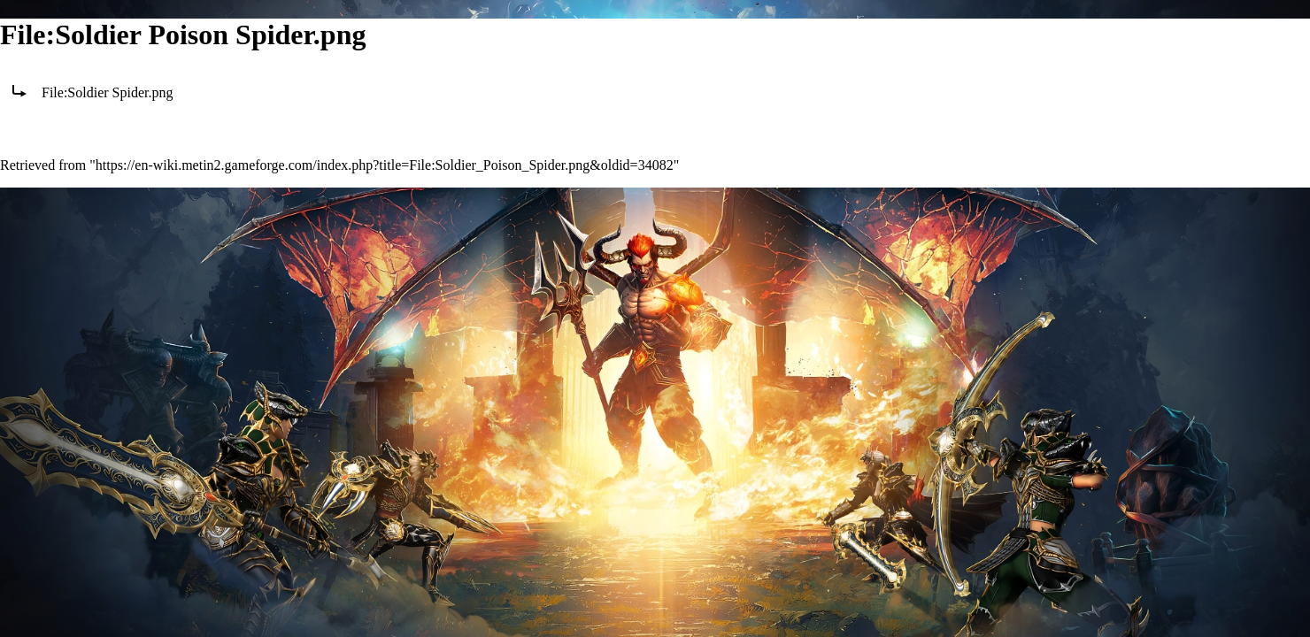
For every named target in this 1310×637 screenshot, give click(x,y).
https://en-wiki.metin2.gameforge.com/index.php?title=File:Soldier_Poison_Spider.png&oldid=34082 (385, 165)
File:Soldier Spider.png (107, 92)
